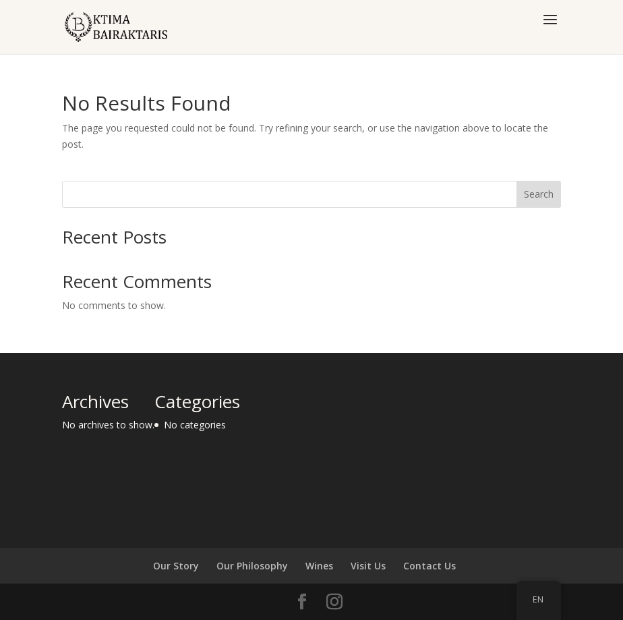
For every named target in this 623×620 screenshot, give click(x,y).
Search (539, 194)
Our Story (176, 565)
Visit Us (368, 565)
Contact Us (429, 565)
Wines (319, 565)
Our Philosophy (252, 565)
